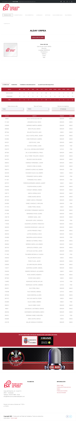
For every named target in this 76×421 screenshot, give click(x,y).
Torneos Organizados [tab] (27, 84)
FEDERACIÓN (8, 15)
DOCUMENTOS (29, 15)
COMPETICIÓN (18, 15)
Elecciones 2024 (57, 15)
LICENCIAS (39, 15)
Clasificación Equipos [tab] (46, 84)
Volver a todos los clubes (38, 37)
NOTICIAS (47, 15)
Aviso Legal (60, 385)
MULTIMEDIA (68, 15)
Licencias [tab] (5, 84)
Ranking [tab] (14, 84)
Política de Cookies (62, 391)
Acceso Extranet (61, 392)
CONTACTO (7, 23)
